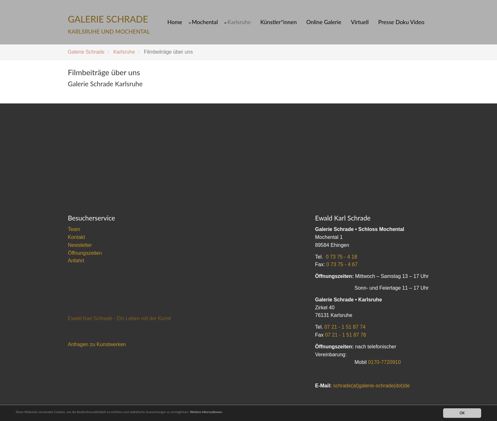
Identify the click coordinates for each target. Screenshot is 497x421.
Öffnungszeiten (85, 253)
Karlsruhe (239, 22)
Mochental (205, 22)
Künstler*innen (278, 22)
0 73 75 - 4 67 (342, 264)
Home (174, 22)
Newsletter (80, 245)
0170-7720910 (384, 362)
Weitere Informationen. (254, 413)
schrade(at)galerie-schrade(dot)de (371, 385)
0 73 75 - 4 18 (341, 257)
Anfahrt (76, 260)
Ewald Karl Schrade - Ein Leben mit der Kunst (119, 318)
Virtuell (360, 22)
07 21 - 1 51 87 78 (345, 335)
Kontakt (76, 237)
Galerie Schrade (86, 52)
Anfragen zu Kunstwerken (97, 344)
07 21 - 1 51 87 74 (344, 327)
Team (74, 229)
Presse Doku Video (401, 22)
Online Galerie (323, 22)
